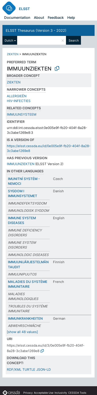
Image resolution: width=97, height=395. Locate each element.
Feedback (56, 17)
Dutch (9, 40)
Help (71, 17)
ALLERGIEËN (16, 96)
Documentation (17, 17)
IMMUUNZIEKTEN (20, 164)
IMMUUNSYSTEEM (21, 114)
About (39, 17)
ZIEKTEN (12, 54)
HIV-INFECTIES (19, 101)
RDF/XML (14, 369)
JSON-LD (43, 369)
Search (74, 40)
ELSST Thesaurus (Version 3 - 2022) (36, 30)
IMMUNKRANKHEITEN (25, 318)
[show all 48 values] (22, 332)
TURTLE (28, 369)
